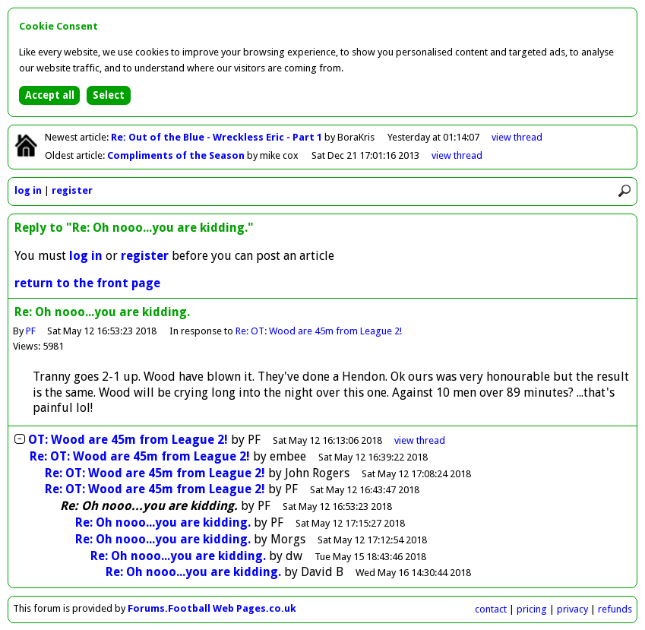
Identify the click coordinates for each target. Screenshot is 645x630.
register (72, 190)
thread (419, 440)
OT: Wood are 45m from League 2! (128, 439)
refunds (615, 609)
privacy (572, 609)
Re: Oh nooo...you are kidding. (163, 522)
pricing (532, 609)
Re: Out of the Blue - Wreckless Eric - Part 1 (217, 137)
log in (28, 190)
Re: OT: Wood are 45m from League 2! (319, 331)
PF (31, 331)
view (517, 137)
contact (491, 609)
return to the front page (87, 283)
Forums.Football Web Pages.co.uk (212, 608)
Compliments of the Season (177, 155)
